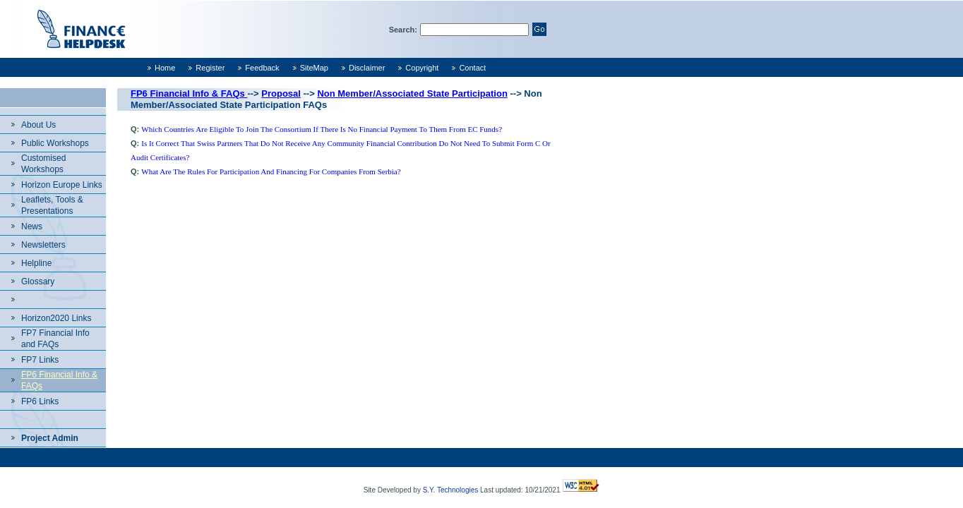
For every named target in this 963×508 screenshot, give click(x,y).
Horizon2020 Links (56, 318)
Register (210, 68)
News (31, 226)
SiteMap (314, 68)
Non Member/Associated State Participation (412, 93)
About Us (38, 125)
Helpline (36, 263)
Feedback (262, 68)
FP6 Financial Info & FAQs (189, 93)
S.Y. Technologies (451, 490)
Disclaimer (367, 68)
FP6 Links (40, 401)
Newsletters (43, 245)
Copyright (421, 68)
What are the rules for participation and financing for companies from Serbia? (270, 171)
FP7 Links (40, 360)
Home (165, 68)
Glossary (37, 281)
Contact (472, 68)
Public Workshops (55, 143)
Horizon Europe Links (61, 185)
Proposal (281, 93)
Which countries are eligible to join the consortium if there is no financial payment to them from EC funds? (321, 129)
